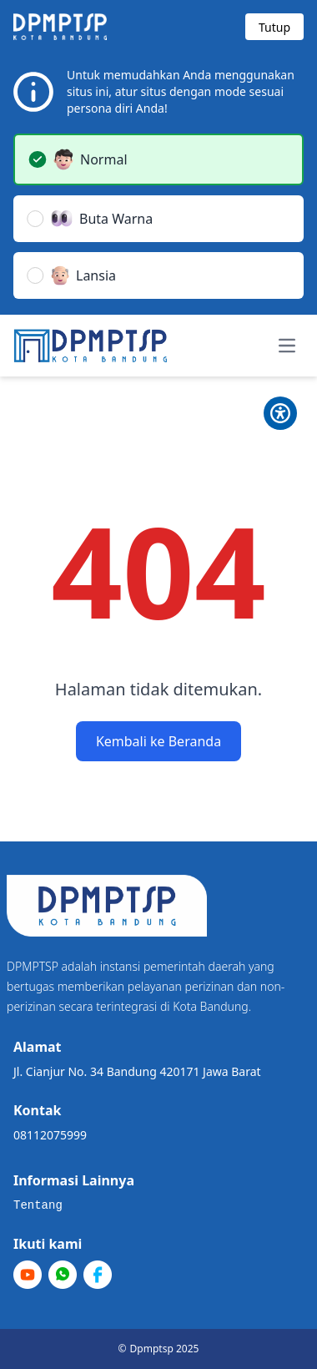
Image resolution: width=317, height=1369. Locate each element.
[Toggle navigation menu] (287, 345)
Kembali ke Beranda (158, 741)
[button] (158, 159)
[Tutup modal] (274, 26)
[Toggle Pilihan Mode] (280, 413)
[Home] (90, 345)
